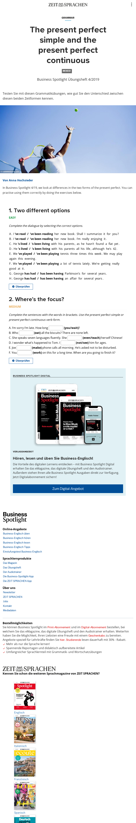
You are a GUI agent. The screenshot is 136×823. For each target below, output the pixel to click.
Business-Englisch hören (17, 538)
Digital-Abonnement (93, 627)
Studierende (73, 640)
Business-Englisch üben (16, 533)
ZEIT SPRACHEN (12, 596)
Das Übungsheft (12, 567)
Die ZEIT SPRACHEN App (17, 581)
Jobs (5, 601)
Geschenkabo (96, 635)
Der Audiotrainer (12, 572)
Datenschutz (68, 748)
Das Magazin (10, 563)
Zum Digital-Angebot (68, 488)
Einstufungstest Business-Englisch (22, 551)
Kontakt (7, 606)
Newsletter (9, 592)
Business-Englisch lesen (16, 542)
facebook (68, 788)
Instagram (68, 797)
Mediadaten (9, 610)
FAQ (68, 778)
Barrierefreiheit (68, 758)
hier (62, 640)
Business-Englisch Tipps (16, 547)
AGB (68, 768)
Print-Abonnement (58, 627)
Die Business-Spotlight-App (18, 576)
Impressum (68, 738)
